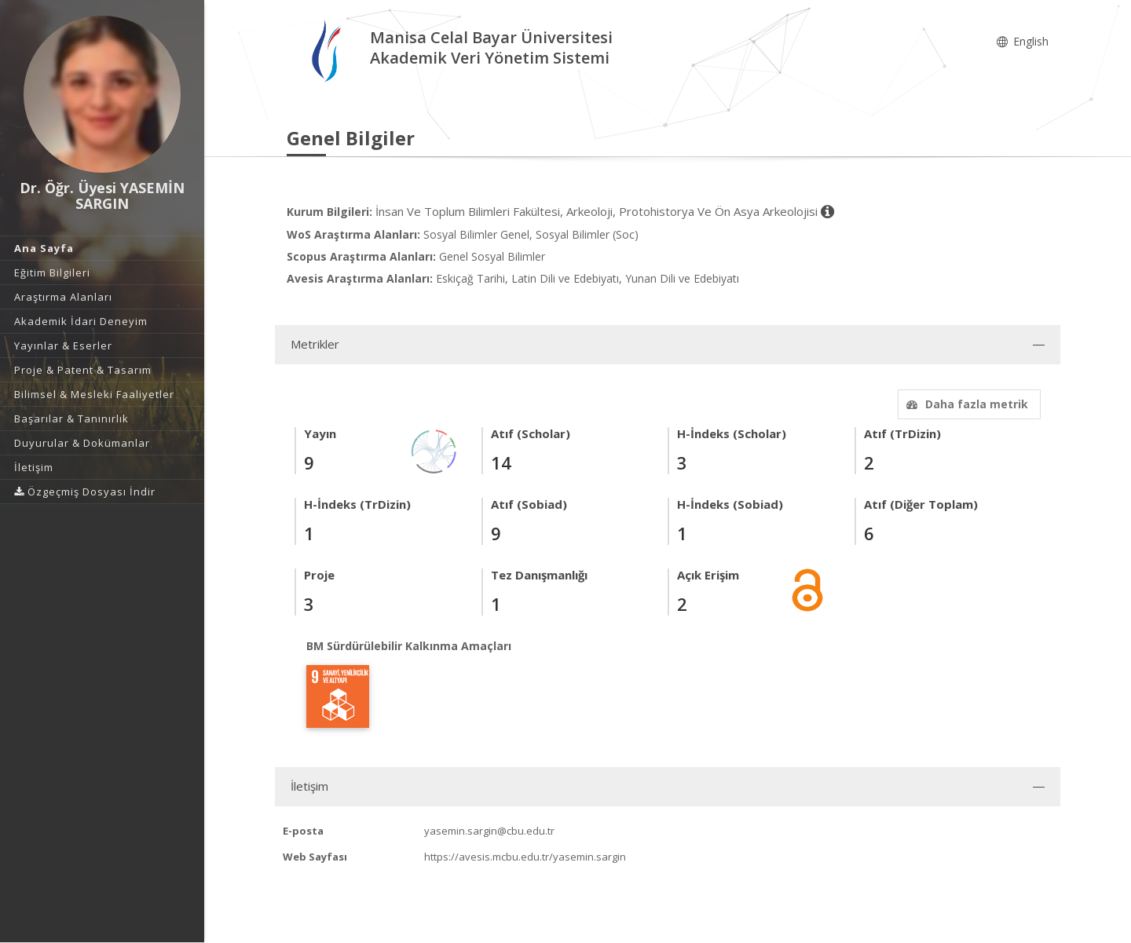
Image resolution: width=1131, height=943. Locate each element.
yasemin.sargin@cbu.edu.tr (489, 831)
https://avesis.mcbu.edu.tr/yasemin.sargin (525, 857)
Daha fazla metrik (965, 404)
